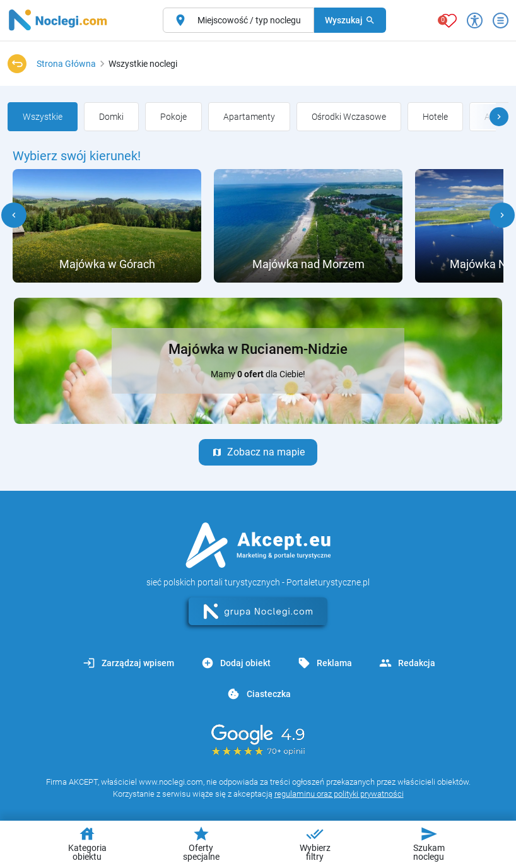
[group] (43, 116)
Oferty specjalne (201, 843)
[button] (499, 116)
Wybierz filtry (315, 843)
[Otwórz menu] (500, 20)
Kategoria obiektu (87, 843)
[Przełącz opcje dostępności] (475, 20)
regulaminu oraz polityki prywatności (339, 794)
